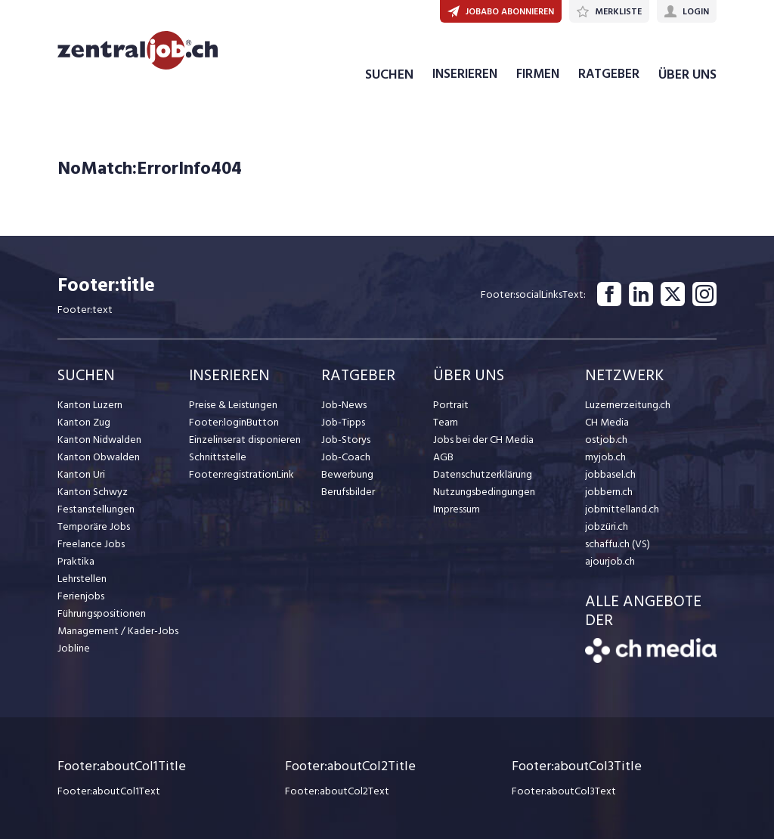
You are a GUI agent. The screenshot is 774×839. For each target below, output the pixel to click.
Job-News (344, 404)
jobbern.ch (609, 491)
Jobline (73, 648)
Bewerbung (347, 474)
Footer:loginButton (234, 422)
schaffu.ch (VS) (617, 544)
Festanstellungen (96, 509)
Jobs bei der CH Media (483, 439)
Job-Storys (345, 439)
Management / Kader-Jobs (117, 630)
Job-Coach (345, 457)
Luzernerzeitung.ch (627, 404)
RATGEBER (608, 74)
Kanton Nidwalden (99, 439)
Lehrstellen (82, 578)
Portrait (451, 404)
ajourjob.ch (610, 561)
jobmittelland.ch (622, 509)
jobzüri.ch (606, 526)
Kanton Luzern (89, 404)
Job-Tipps (343, 422)
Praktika (75, 561)
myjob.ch (605, 457)
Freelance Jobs (91, 544)
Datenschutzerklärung (482, 474)
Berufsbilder (348, 491)
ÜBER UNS (687, 74)
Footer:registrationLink (241, 474)
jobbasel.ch (610, 474)
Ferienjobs (80, 596)
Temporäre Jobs (93, 526)
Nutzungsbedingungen (484, 491)
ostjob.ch (606, 439)
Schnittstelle (217, 457)
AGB (443, 457)
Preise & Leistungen (233, 404)
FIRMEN (537, 74)
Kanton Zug (83, 422)
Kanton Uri (81, 474)
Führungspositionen (101, 613)
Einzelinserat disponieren (245, 439)
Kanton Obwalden (98, 457)
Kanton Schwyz (92, 491)
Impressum (456, 509)
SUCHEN (389, 74)
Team (445, 422)
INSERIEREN (464, 74)
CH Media (607, 422)
